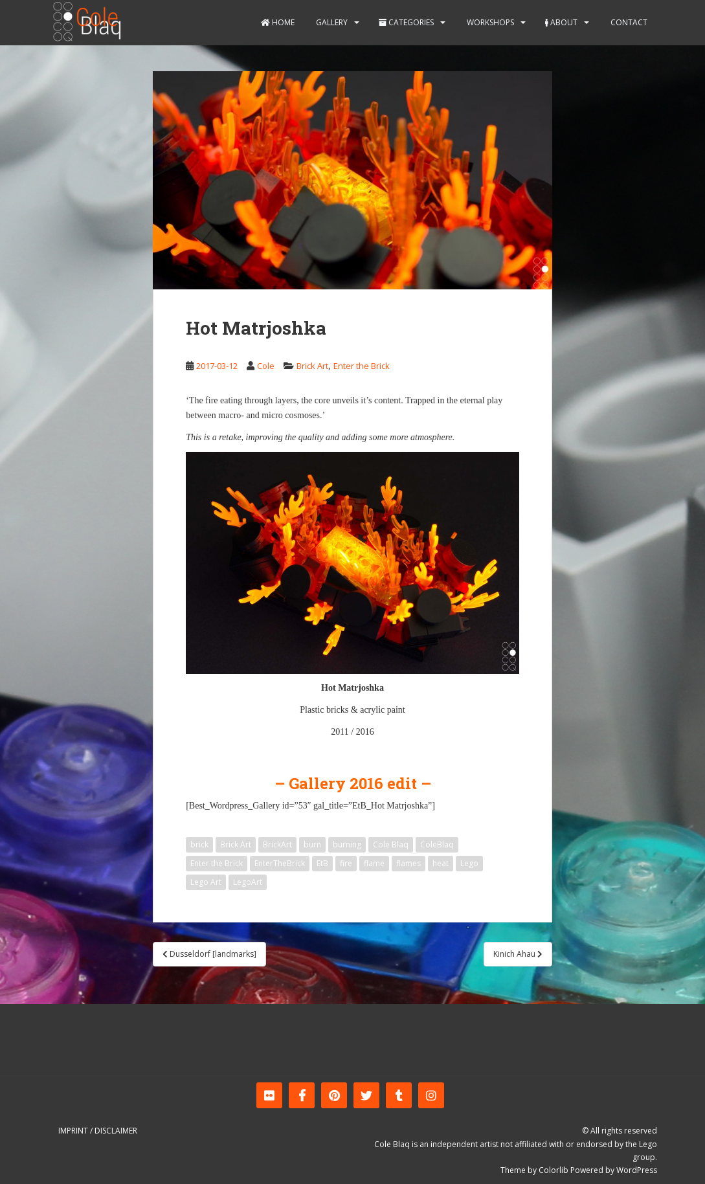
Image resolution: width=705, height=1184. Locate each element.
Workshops (489, 22)
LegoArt (247, 882)
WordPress (636, 1170)
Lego (469, 863)
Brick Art (312, 366)
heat (440, 863)
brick (199, 844)
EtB (322, 863)
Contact (628, 22)
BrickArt (277, 844)
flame (374, 863)
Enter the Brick (361, 366)
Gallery (331, 22)
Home (278, 22)
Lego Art (205, 882)
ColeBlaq (437, 844)
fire (346, 863)
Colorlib (553, 1170)
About (561, 22)
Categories (406, 22)
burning (347, 844)
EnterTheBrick (279, 863)
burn (312, 844)
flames (408, 863)
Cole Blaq (390, 844)
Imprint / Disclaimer (97, 1130)
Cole (265, 366)
